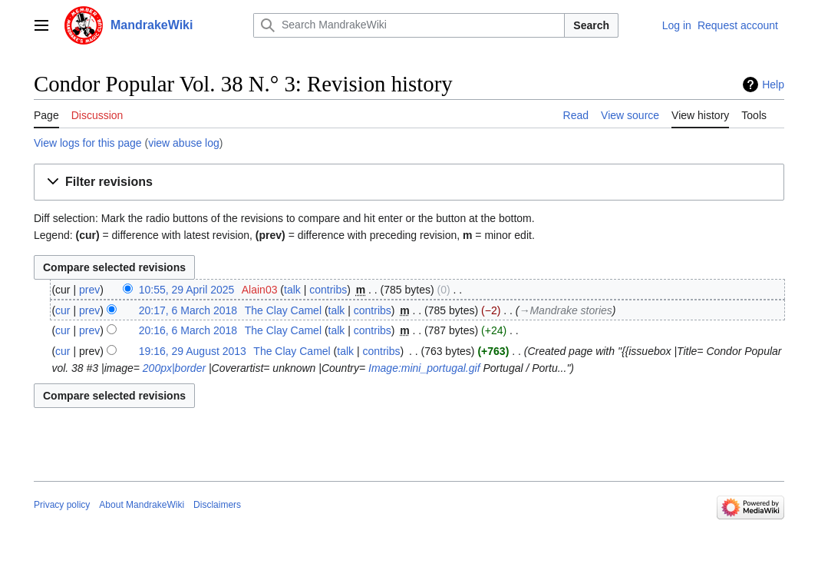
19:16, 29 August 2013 (192, 351)
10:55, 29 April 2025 (187, 290)
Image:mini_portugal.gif (424, 368)
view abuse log (183, 143)
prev (89, 290)
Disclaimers (217, 504)
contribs (328, 290)
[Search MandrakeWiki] (409, 25)
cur (62, 310)
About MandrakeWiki (141, 504)
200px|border (174, 368)
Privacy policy (62, 504)
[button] (409, 182)
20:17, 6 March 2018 (188, 310)
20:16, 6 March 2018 (188, 330)
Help (773, 84)
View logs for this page (88, 143)
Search (591, 25)
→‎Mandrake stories (565, 310)
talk (292, 290)
